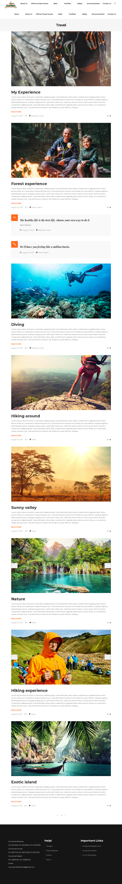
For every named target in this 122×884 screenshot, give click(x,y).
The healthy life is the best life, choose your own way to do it (54, 220)
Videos (39, 207)
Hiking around (25, 416)
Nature (18, 599)
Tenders (49, 846)
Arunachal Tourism (90, 851)
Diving (17, 324)
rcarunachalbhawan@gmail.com (21, 867)
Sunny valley (24, 507)
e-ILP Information (89, 855)
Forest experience (29, 183)
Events (49, 855)
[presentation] (14, 565)
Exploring (34, 116)
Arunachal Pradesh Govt (92, 846)
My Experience (25, 92)
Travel (41, 116)
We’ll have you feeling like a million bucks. (45, 246)
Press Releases (52, 851)
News (48, 860)
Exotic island (24, 782)
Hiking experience (29, 690)
